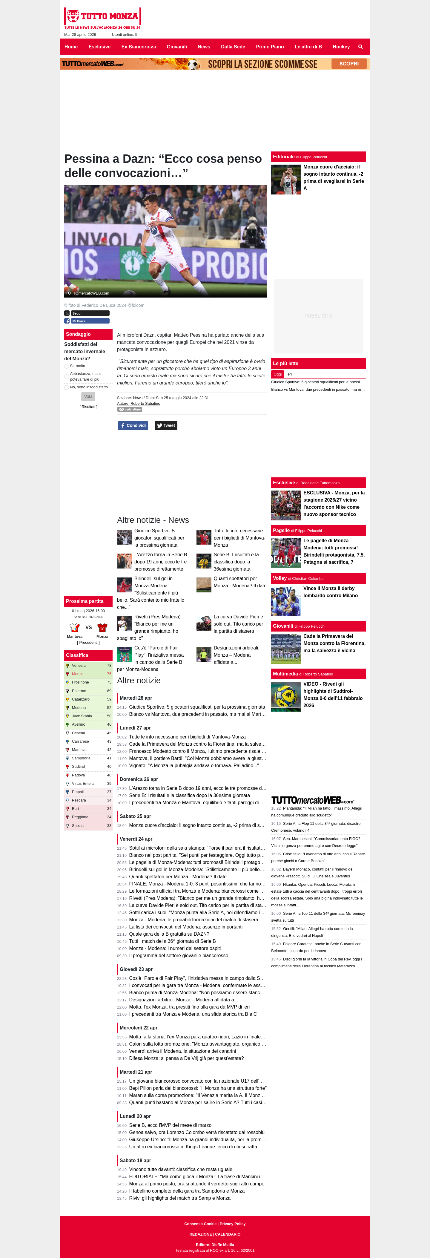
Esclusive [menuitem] (100, 46)
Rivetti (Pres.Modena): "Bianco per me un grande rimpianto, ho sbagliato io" (209, 898)
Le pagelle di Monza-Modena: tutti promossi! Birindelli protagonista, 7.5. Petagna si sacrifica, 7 (229, 862)
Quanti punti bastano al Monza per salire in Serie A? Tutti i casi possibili (204, 1102)
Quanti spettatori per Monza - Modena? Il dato (178, 876)
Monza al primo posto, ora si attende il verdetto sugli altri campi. (196, 1183)
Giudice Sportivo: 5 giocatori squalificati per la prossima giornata (159, 538)
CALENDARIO (227, 1234)
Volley (280, 578)
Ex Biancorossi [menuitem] (139, 46)
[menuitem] (361, 47)
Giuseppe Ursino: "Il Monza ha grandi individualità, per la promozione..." (205, 1139)
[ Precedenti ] (88, 642)
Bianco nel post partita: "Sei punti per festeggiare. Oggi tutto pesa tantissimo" (210, 855)
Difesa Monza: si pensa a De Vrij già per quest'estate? (186, 1058)
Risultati (88, 406)
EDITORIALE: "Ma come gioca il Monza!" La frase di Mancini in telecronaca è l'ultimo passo (226, 1176)
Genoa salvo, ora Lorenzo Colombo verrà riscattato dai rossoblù (197, 1132)
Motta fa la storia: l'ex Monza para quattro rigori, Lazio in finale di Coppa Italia (211, 1036)
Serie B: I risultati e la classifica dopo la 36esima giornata (236, 561)
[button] (88, 396)
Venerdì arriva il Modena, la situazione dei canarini (182, 1051)
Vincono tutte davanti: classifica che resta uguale (181, 1169)
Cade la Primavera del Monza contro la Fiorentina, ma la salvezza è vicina (207, 744)
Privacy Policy (233, 1224)
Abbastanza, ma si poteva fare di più (86, 376)
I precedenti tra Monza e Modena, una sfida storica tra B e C (193, 1014)
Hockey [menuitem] (341, 46)
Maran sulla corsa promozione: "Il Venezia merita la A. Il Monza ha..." (202, 1095)
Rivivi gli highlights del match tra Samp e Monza (180, 1198)
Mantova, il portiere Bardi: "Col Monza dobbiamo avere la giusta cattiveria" (207, 758)
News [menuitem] (204, 46)
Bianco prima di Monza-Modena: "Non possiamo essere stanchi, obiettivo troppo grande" (223, 992)
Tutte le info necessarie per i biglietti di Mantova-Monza (239, 538)
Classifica (77, 655)
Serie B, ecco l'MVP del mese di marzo (170, 1125)
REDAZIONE (200, 1234)
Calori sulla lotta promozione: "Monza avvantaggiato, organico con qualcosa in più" (216, 1043)
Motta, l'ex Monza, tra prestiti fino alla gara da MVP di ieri (189, 1006)
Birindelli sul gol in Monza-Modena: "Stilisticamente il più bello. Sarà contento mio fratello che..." (150, 593)
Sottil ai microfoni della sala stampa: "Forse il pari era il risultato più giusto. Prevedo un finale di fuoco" (237, 848)
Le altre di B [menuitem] (308, 46)
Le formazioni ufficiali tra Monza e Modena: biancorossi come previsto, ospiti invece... (219, 891)
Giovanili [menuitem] (177, 46)
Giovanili (283, 626)
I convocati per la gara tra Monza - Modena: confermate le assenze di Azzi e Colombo (220, 985)
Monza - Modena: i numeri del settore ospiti (175, 948)
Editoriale (284, 156)
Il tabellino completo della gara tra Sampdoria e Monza (187, 1190)
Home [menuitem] (71, 46)
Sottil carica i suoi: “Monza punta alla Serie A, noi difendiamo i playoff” (203, 912)
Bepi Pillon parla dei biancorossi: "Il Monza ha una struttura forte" (198, 1088)
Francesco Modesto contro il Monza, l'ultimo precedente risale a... (198, 751)
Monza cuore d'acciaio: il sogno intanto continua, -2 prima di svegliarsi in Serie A (214, 825)
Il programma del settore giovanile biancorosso (178, 955)
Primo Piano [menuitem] (270, 46)
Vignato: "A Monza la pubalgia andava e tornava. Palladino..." (194, 765)
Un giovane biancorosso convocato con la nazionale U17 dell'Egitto (200, 1081)
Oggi (278, 374)
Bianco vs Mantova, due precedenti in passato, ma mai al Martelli (198, 714)
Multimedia (285, 673)
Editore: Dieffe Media (215, 1244)
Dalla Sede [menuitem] (233, 46)
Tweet (166, 425)
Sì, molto (77, 366)
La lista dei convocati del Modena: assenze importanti (186, 926)
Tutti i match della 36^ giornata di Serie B (172, 941)
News (137, 398)
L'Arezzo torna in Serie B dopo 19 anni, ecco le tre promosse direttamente (160, 561)
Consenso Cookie (200, 1224)
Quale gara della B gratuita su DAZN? (169, 934)
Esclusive (284, 482)
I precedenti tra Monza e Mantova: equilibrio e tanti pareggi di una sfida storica (212, 802)
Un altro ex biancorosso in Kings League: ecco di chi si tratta (193, 1146)
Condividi (133, 425)
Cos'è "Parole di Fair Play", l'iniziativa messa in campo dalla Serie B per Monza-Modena (222, 978)
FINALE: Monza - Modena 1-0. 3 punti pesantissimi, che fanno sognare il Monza (214, 883)
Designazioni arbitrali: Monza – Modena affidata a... (236, 655)
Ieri (289, 374)
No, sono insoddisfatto (89, 387)
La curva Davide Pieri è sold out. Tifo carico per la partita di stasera (238, 624)
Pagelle (281, 530)
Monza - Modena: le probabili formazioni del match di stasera (193, 919)
